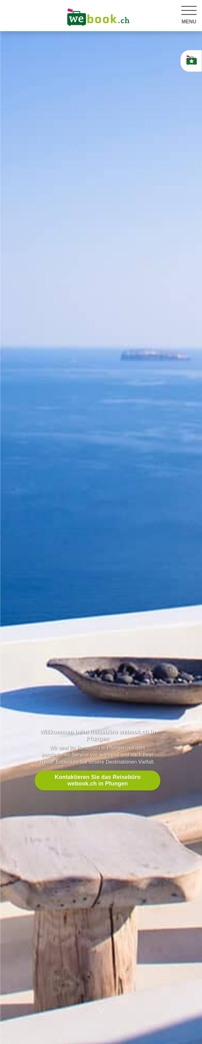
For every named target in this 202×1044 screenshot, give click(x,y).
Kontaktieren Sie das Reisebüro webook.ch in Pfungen (98, 780)
